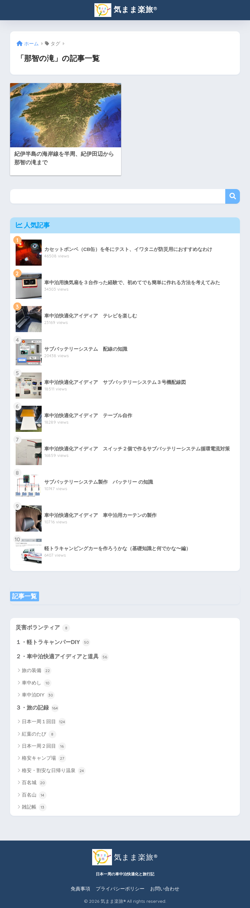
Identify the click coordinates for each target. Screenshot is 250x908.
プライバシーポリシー (120, 888)
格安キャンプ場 (44, 758)
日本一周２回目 (44, 746)
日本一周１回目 (44, 722)
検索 (232, 196)
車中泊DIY (38, 695)
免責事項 (80, 888)
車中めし (36, 683)
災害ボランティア (43, 628)
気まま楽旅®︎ (125, 10)
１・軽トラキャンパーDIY (53, 642)
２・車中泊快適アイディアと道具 (62, 657)
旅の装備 (36, 671)
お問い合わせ (164, 888)
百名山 (34, 795)
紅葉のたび (39, 734)
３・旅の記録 (37, 708)
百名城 (34, 783)
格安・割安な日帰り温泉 (54, 771)
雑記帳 (34, 807)
